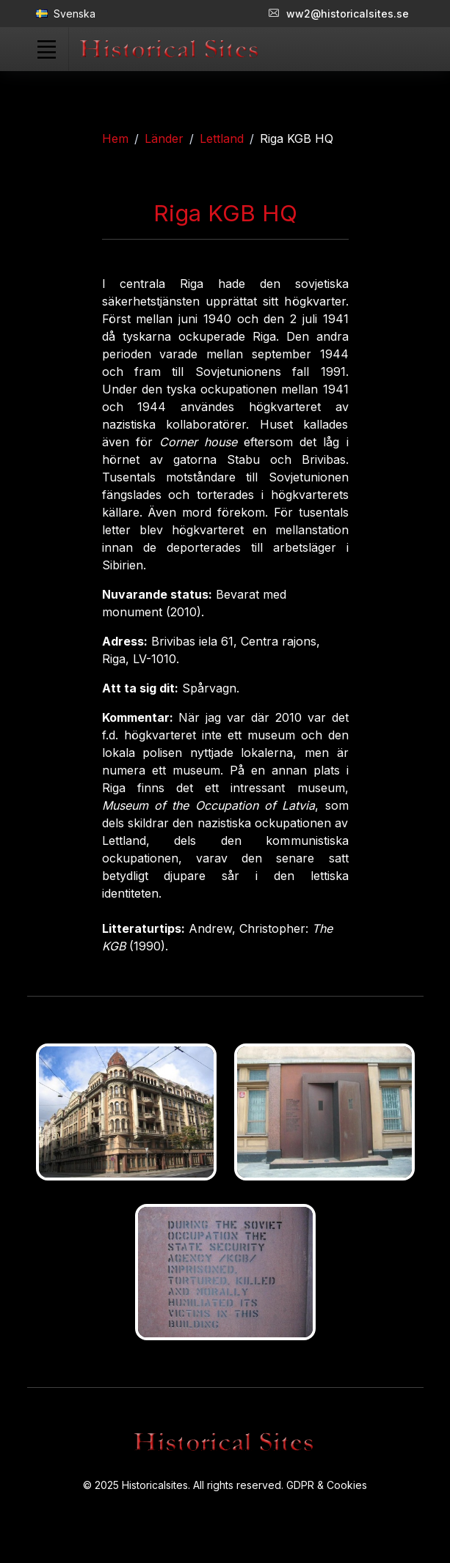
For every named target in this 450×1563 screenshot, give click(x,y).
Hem (115, 138)
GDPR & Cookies (326, 1485)
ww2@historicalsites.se (339, 13)
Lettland (222, 138)
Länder (164, 138)
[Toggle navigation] (47, 49)
